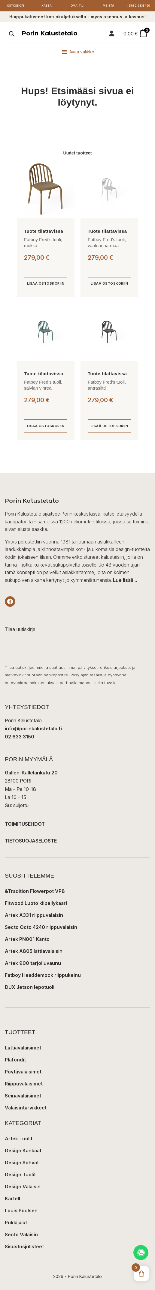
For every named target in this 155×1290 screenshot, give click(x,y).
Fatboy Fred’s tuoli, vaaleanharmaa (107, 242)
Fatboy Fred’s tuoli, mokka (43, 242)
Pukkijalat (16, 1223)
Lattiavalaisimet (23, 1048)
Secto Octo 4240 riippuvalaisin (41, 927)
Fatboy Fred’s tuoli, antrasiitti (107, 385)
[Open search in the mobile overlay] (11, 34)
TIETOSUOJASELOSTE (31, 841)
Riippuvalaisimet (24, 1084)
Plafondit (15, 1060)
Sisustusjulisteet (24, 1247)
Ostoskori (15, 5)
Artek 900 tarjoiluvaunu (33, 963)
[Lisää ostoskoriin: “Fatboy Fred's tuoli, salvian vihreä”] (45, 425)
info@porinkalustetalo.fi (33, 729)
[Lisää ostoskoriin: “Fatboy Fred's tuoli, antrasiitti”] (109, 425)
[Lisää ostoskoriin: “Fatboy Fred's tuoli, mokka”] (45, 283)
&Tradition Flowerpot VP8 (35, 891)
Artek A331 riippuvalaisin (34, 915)
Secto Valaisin (21, 1235)
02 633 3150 (19, 737)
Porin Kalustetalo (50, 33)
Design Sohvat (22, 1163)
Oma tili (78, 5)
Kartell (12, 1199)
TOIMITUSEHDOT (25, 824)
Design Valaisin (23, 1187)
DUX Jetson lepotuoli (29, 987)
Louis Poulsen (21, 1211)
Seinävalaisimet (23, 1096)
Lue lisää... (125, 580)
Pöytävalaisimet (23, 1072)
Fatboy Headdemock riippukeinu (43, 975)
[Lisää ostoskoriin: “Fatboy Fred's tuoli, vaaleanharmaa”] (109, 283)
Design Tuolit (20, 1175)
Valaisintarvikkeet (26, 1108)
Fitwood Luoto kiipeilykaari (36, 903)
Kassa (46, 5)
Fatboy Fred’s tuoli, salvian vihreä (43, 385)
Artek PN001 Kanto (27, 939)
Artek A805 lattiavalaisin (33, 951)
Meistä (108, 5)
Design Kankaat (23, 1151)
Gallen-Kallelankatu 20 (31, 773)
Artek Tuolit (18, 1139)
